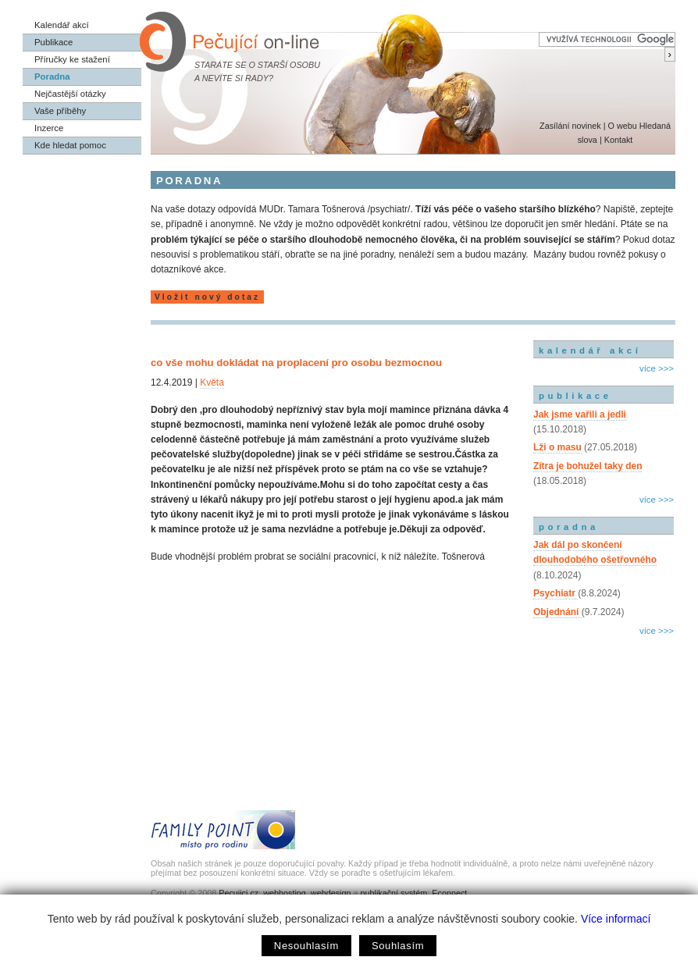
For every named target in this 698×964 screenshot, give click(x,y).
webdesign (331, 893)
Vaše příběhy (60, 111)
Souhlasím (398, 946)
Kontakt (618, 139)
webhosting (284, 893)
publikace (575, 395)
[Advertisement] (603, 705)
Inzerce (48, 128)
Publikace (53, 42)
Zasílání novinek (570, 125)
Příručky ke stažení (72, 59)
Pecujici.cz (238, 893)
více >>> (656, 368)
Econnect (449, 893)
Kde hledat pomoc (70, 145)
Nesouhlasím (306, 946)
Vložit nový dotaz (207, 297)
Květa (212, 382)
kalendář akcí (590, 350)
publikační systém (393, 893)
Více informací (615, 918)
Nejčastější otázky (70, 93)
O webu (621, 125)
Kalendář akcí (61, 25)
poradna (569, 527)
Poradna (52, 76)
